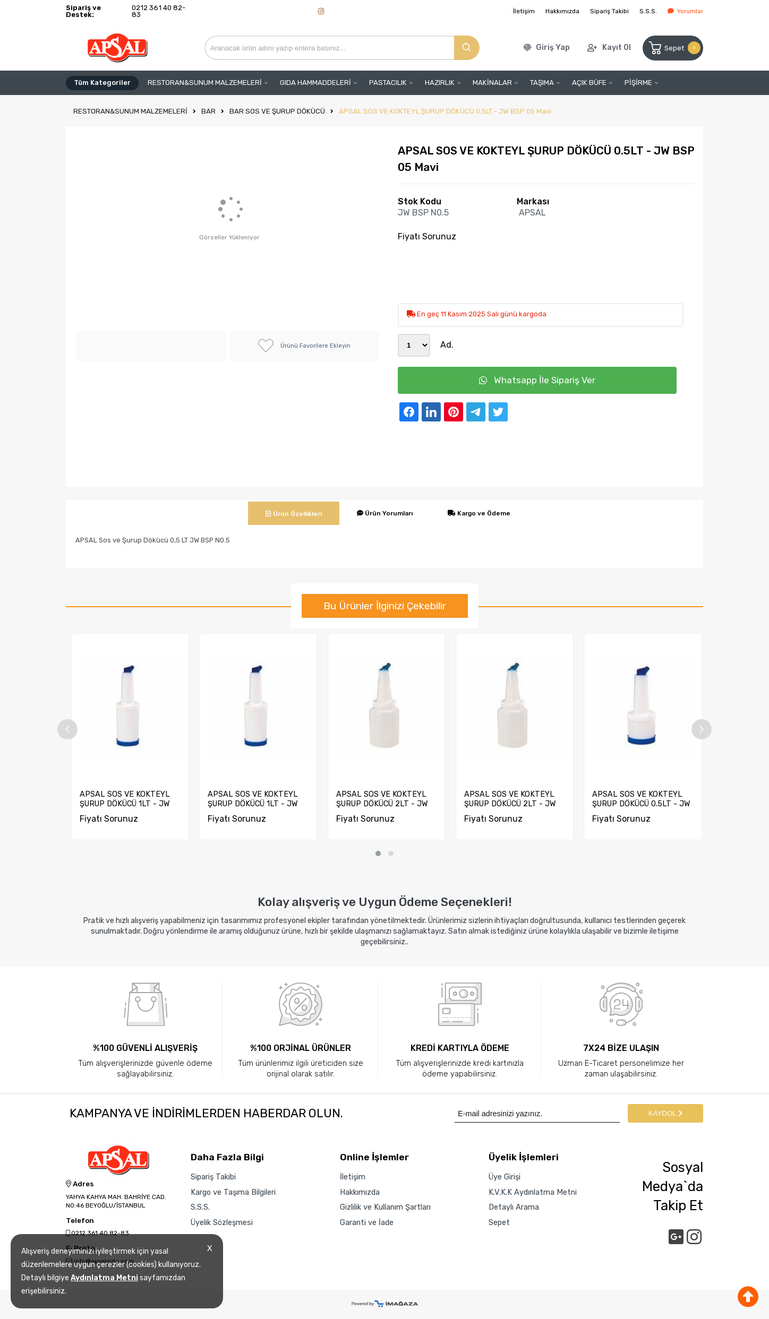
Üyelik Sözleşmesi (222, 1222)
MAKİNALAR (492, 83)
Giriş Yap (553, 47)
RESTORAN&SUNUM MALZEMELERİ (205, 83)
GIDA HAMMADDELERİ (315, 83)
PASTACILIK (388, 83)
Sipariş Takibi (609, 11)
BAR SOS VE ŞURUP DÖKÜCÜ (277, 111)
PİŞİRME (638, 83)
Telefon (80, 1221)
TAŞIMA (542, 83)
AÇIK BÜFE (589, 83)
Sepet (673, 48)
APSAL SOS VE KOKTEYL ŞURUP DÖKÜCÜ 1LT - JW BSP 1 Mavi (125, 799)
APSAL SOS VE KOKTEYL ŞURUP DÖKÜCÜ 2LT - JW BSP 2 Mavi (382, 799)
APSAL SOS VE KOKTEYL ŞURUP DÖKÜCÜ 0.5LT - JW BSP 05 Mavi (445, 111)
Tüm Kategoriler (102, 83)
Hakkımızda (562, 11)
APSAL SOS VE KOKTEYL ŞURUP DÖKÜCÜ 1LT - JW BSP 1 (253, 799)
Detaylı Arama (514, 1207)
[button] (378, 853)
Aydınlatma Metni (104, 1277)
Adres (79, 1184)
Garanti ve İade (367, 1222)
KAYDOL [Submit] (665, 1113)
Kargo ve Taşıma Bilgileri (233, 1192)
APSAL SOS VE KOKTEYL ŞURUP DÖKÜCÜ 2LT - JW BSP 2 (510, 799)
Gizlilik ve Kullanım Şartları (385, 1207)
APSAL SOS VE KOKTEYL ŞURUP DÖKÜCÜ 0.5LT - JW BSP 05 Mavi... (641, 799)
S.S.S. (648, 11)
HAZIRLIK (440, 83)
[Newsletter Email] (537, 1113)
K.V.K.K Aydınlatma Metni (533, 1192)
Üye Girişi (504, 1177)
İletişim (524, 11)
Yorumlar (685, 11)
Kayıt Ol (616, 47)
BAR (208, 111)
